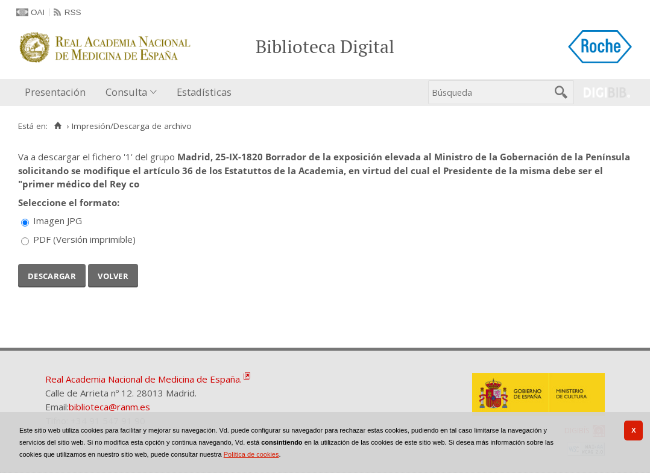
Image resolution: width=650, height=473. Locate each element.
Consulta (126, 92)
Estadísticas (204, 92)
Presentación (55, 92)
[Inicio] (57, 126)
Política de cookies (251, 454)
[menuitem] (58, 92)
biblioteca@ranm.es (109, 407)
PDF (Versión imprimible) (84, 239)
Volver (113, 275)
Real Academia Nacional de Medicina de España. (143, 379)
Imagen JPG (57, 221)
